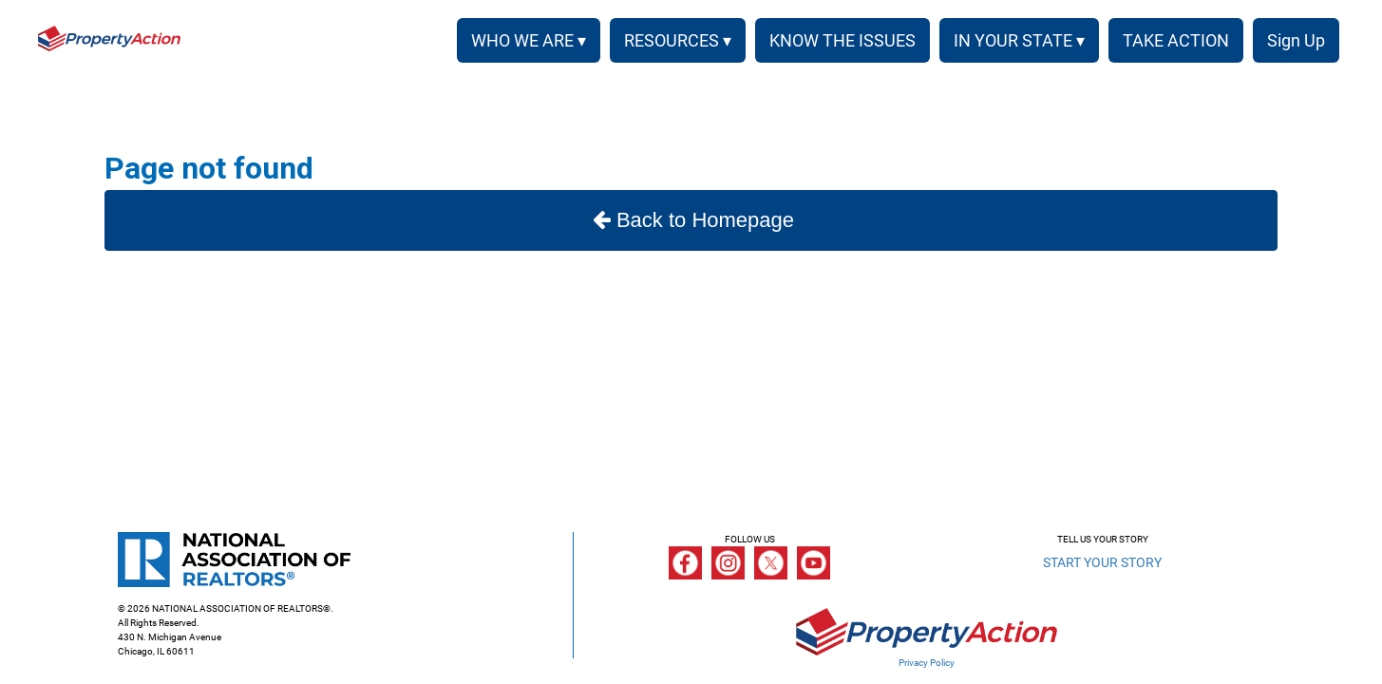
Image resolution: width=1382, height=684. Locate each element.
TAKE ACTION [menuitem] (1176, 40)
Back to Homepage (691, 220)
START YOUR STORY (1102, 562)
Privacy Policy (927, 662)
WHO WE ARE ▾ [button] (528, 40)
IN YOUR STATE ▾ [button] (1019, 40)
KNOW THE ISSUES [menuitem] (842, 40)
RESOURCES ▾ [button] (677, 40)
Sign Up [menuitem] (1296, 40)
